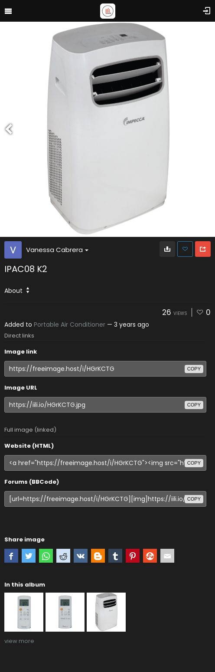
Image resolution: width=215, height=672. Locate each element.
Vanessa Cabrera (57, 249)
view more (19, 641)
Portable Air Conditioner (69, 324)
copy (194, 368)
